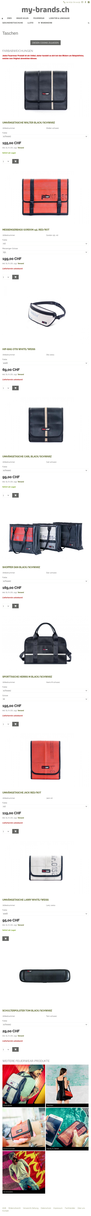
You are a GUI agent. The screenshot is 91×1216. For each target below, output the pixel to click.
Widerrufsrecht (14, 1208)
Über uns (81, 1208)
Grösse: (5, 695)
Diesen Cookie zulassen (45, 42)
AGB (4, 1208)
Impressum (58, 1208)
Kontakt (5, 1211)
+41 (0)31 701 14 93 (71, 2)
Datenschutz (46, 1208)
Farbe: (4, 133)
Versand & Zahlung (30, 1208)
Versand (21, 148)
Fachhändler (70, 1208)
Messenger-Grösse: (10, 248)
